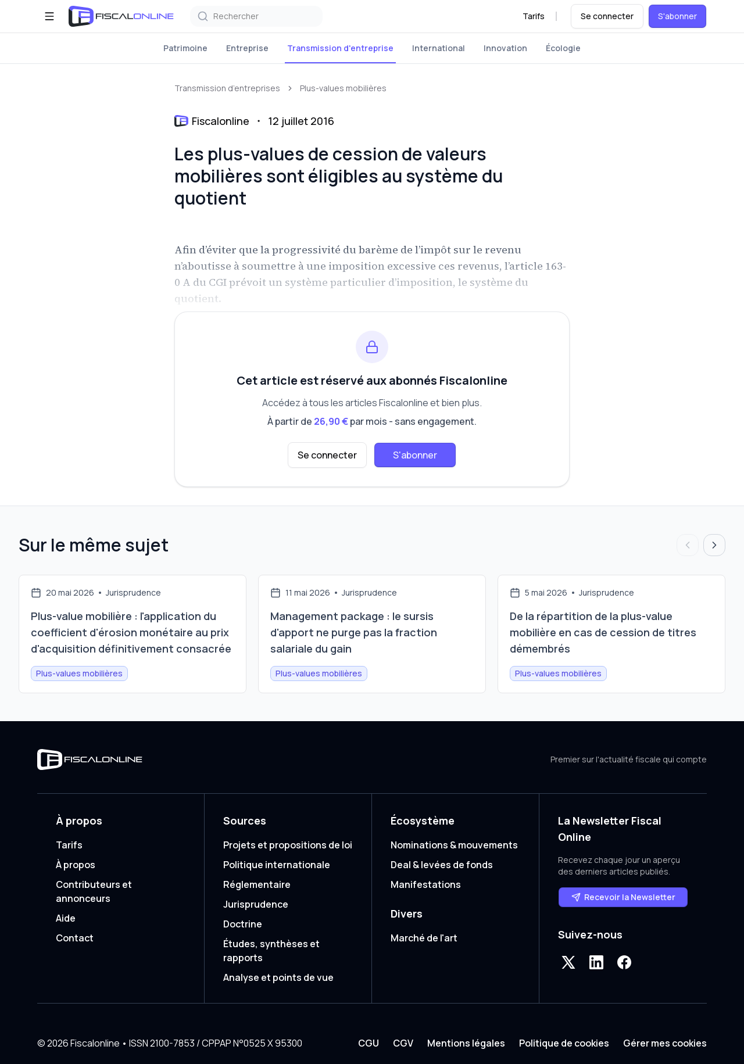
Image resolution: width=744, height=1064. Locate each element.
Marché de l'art (424, 938)
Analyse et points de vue (278, 977)
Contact (75, 938)
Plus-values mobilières (343, 88)
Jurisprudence (255, 904)
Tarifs (534, 16)
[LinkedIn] (596, 962)
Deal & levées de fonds (442, 864)
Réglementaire (257, 884)
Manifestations (426, 884)
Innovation (505, 47)
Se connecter (607, 16)
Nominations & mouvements (454, 845)
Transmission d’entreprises (227, 88)
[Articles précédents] (688, 545)
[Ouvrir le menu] (49, 16)
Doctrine (242, 924)
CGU (368, 1043)
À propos (75, 864)
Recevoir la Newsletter (623, 896)
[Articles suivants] (714, 545)
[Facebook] (624, 962)
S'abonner (677, 16)
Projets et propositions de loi (287, 845)
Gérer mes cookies (665, 1043)
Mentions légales (466, 1043)
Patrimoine (185, 47)
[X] (568, 962)
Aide (66, 918)
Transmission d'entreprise (340, 47)
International (438, 47)
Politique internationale (276, 864)
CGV (403, 1043)
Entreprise (247, 47)
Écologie (563, 47)
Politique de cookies (564, 1043)
